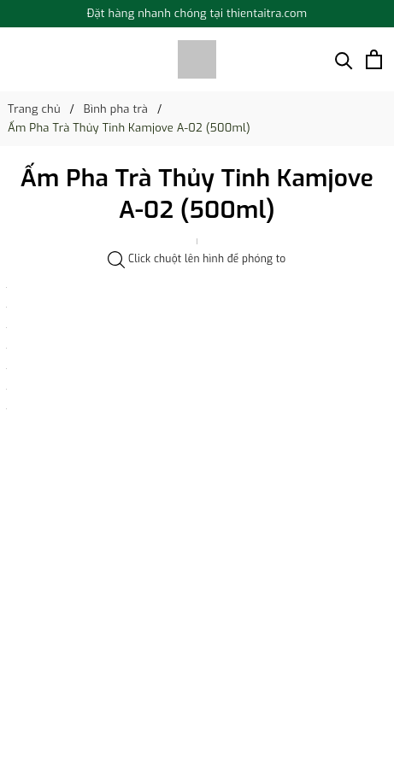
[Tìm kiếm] (344, 59)
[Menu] (16, 59)
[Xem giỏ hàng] (374, 59)
